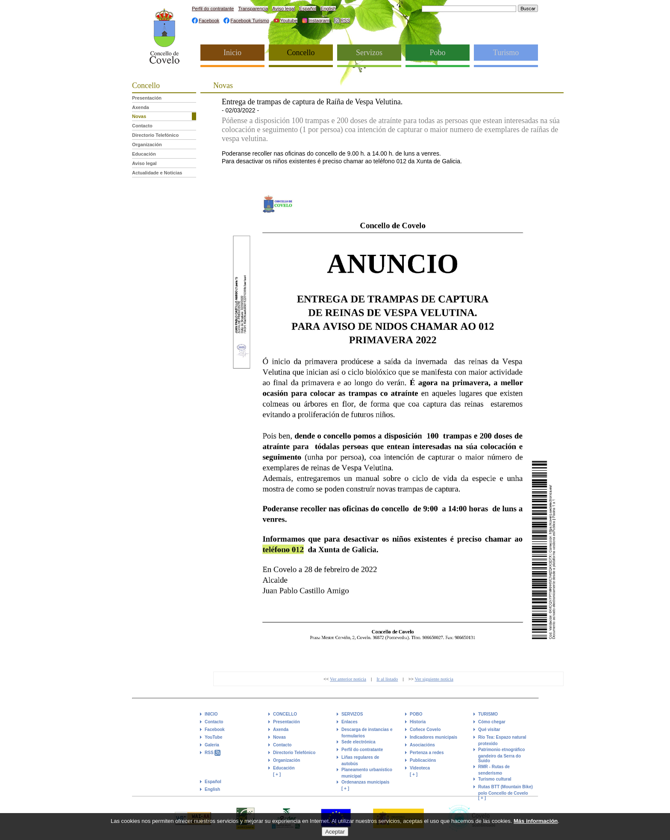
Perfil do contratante (213, 8)
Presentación (147, 97)
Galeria (212, 745)
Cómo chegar (491, 721)
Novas (139, 116)
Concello (301, 52)
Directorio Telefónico (155, 135)
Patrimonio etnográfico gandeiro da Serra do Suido (501, 755)
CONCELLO (285, 714)
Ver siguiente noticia (433, 678)
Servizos (369, 52)
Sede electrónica (358, 742)
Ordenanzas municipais (365, 782)
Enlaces (349, 721)
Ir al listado (387, 678)
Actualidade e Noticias (157, 172)
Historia (418, 721)
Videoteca (420, 768)
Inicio (232, 52)
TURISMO (488, 714)
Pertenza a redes (427, 752)
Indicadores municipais (433, 737)
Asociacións (422, 745)
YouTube (213, 737)
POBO (416, 714)
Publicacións (423, 760)
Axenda (140, 107)
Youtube (288, 20)
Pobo (437, 52)
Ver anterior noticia (348, 678)
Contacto (142, 125)
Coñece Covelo (425, 729)
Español (307, 8)
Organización (147, 144)
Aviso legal (283, 8)
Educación (144, 153)
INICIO (211, 714)
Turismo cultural (494, 779)
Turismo (506, 52)
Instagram (319, 20)
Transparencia (253, 8)
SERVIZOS (352, 714)
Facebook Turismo (249, 20)
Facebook (209, 20)
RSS (345, 20)
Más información (536, 825)
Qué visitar (489, 729)
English (328, 8)
